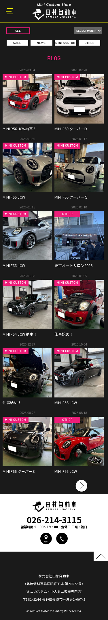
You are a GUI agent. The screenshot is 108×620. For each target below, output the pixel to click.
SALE (17, 43)
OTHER (89, 43)
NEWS (41, 43)
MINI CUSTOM (65, 43)
